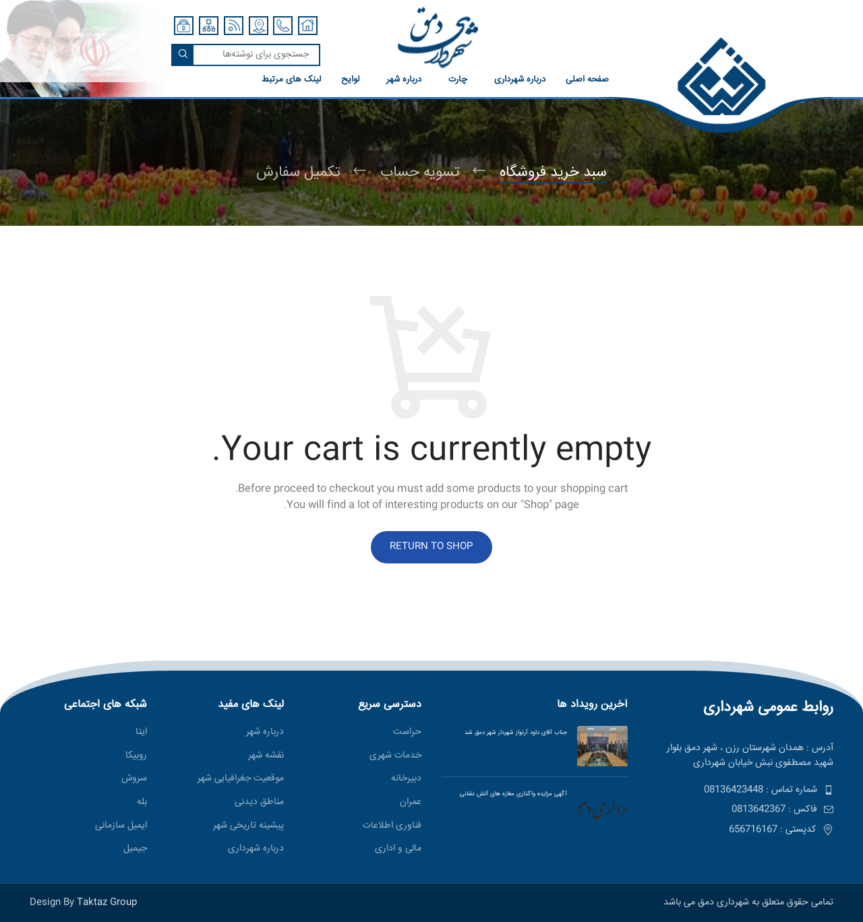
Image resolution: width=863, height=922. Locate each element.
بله (142, 802)
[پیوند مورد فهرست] (741, 789)
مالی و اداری (398, 849)
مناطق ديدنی (259, 802)
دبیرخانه (406, 779)
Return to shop (431, 546)
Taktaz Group (107, 902)
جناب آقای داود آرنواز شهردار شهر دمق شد (516, 732)
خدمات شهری (395, 756)
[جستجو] (245, 55)
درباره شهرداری (256, 849)
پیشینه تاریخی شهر (248, 826)
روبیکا (136, 756)
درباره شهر (265, 732)
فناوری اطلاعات (392, 826)
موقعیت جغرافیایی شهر (241, 779)
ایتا (141, 732)
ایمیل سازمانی (121, 826)
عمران (410, 802)
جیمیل (135, 849)
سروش (134, 779)
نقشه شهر (266, 756)
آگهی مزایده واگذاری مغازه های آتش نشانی (509, 794)
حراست (407, 732)
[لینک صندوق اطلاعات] (597, 86)
